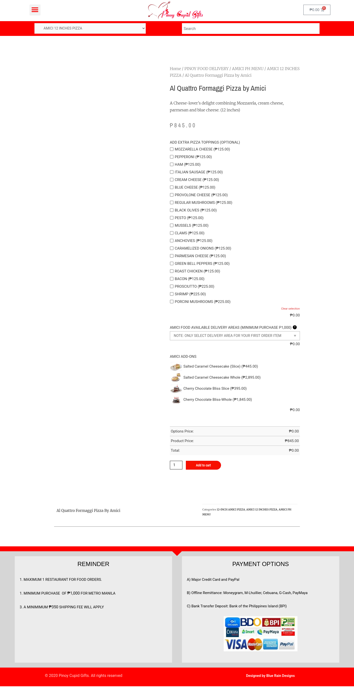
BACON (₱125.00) (187, 279)
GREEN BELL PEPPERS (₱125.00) (200, 264)
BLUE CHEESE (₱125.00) (192, 187)
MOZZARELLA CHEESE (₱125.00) (200, 149)
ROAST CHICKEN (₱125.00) (195, 271)
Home (175, 68)
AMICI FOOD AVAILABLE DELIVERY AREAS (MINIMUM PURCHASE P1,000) (233, 328)
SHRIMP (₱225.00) (188, 294)
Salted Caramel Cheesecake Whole (222, 377)
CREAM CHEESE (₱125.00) (194, 180)
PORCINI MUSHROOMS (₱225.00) (200, 302)
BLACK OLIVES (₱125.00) (193, 210)
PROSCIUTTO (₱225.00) (192, 286)
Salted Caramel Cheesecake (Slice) (220, 366)
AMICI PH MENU (248, 68)
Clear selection (290, 309)
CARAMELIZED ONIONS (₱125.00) (200, 248)
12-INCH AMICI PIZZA (231, 510)
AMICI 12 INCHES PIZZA (261, 510)
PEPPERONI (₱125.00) (191, 157)
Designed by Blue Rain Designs (270, 676)
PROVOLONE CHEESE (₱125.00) (199, 195)
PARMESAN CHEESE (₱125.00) (198, 256)
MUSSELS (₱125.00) (189, 226)
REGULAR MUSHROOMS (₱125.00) (201, 203)
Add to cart (205, 465)
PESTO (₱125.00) (187, 218)
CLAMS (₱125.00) (187, 233)
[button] (35, 9)
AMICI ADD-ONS (183, 357)
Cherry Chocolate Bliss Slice (215, 389)
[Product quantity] (176, 465)
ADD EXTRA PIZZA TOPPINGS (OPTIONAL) (205, 142)
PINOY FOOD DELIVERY (206, 68)
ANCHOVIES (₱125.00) (191, 241)
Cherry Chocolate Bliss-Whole (217, 400)
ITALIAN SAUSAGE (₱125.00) (196, 172)
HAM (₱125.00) (185, 165)
